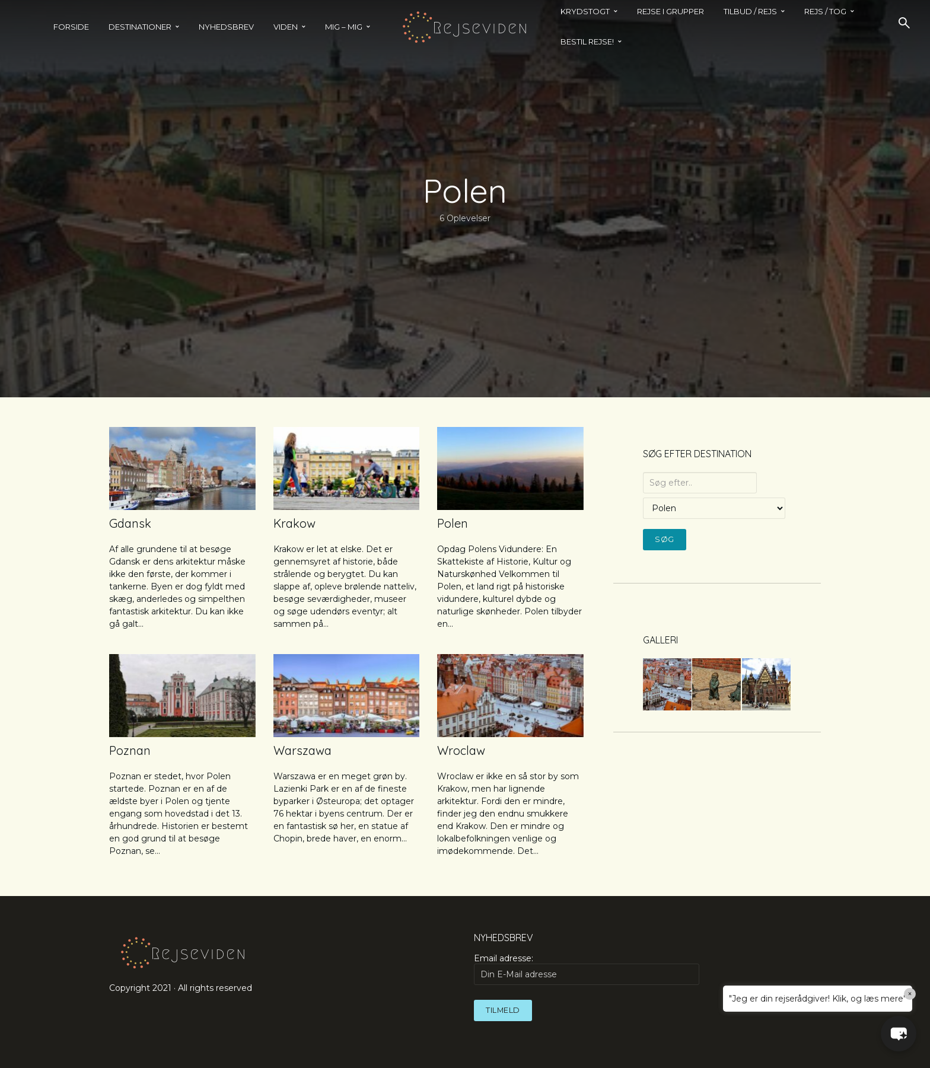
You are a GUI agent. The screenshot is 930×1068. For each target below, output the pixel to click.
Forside (71, 26)
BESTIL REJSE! (587, 41)
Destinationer (140, 26)
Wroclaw (461, 750)
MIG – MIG (343, 26)
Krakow (294, 523)
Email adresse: (586, 969)
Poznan (130, 750)
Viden (285, 26)
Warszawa (302, 750)
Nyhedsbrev (226, 26)
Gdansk (130, 523)
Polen (452, 523)
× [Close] (910, 994)
